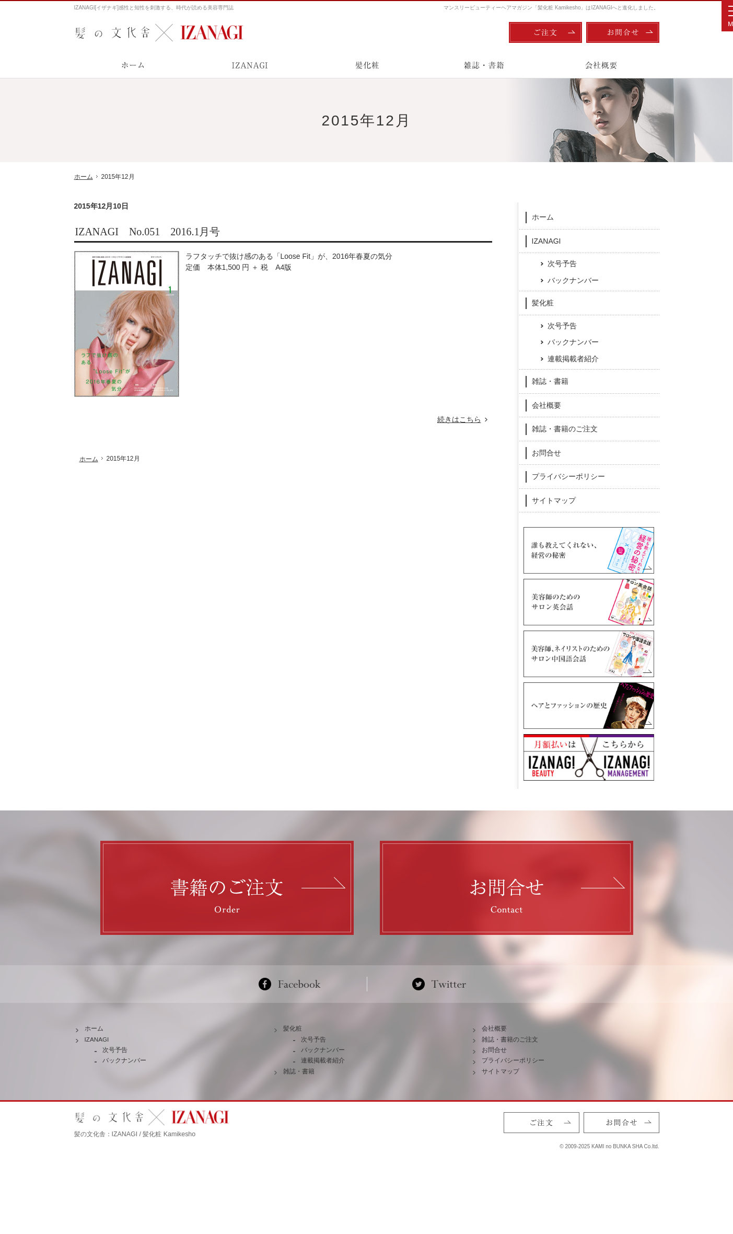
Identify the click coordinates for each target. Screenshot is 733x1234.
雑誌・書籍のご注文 (565, 428)
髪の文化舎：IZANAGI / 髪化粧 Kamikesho (135, 1181)
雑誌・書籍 (550, 380)
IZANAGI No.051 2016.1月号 (147, 231)
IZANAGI (546, 240)
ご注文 (545, 32)
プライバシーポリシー (568, 476)
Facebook (294, 1009)
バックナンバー (573, 280)
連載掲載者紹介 (573, 358)
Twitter (439, 1009)
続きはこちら (464, 419)
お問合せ (546, 452)
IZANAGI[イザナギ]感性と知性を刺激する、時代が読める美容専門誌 (154, 7)
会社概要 (546, 405)
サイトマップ (554, 500)
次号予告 (562, 263)
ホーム (543, 216)
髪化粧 (543, 302)
